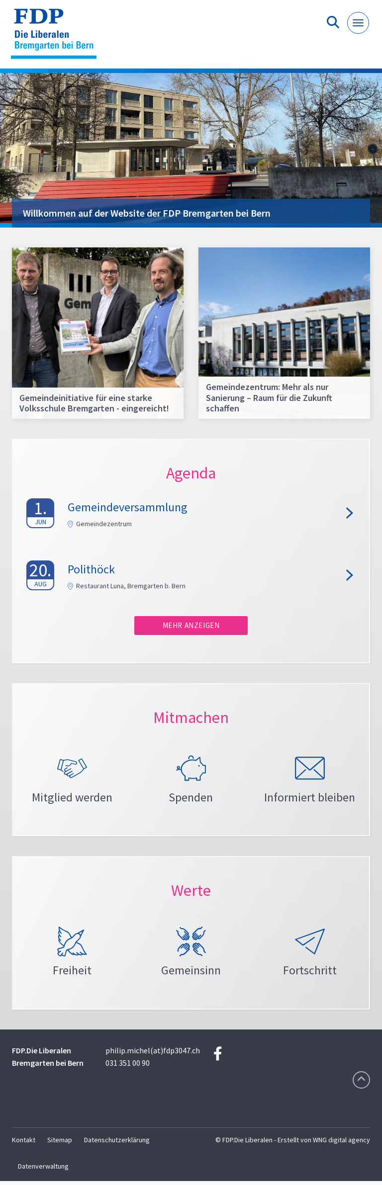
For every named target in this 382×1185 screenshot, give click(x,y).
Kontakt (23, 1143)
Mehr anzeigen (191, 625)
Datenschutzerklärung (117, 1143)
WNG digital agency (341, 1143)
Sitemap (59, 1143)
